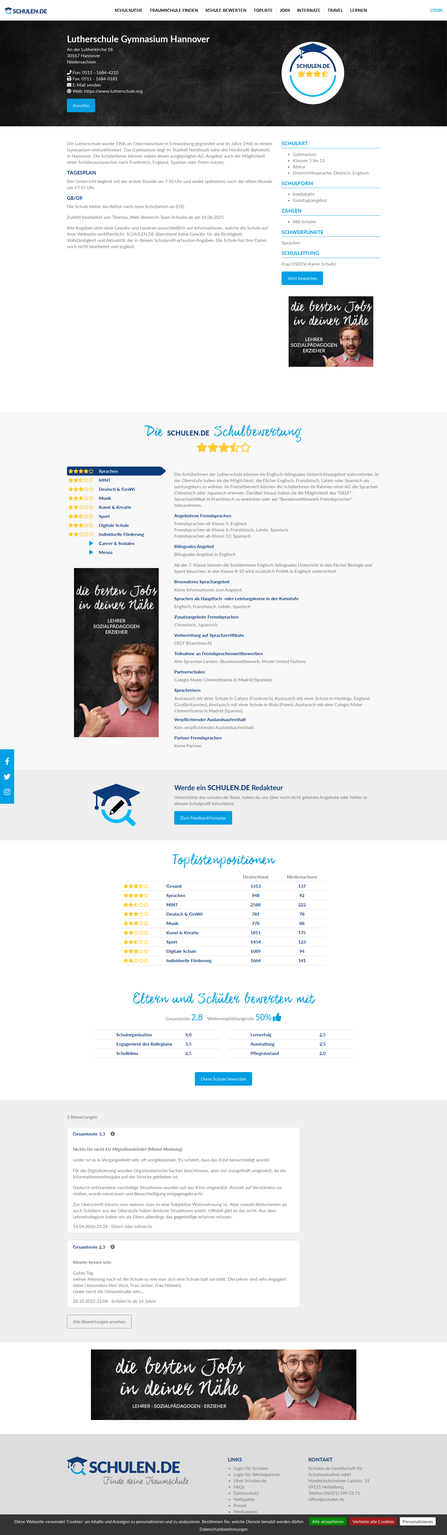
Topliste (263, 10)
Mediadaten (245, 1511)
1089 (255, 951)
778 (256, 923)
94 (301, 951)
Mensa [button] (90, 552)
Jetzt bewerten (302, 278)
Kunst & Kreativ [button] (99, 507)
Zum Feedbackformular (203, 817)
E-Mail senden (87, 84)
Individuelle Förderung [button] (106, 534)
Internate (308, 10)
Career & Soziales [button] (101, 543)
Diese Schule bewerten (223, 1078)
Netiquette (244, 1499)
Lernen (358, 10)
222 (302, 904)
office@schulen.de (326, 1499)
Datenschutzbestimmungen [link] (224, 1529)
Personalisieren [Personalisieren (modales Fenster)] (418, 1521)
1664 (255, 960)
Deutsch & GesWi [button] (101, 489)
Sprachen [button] (93, 471)
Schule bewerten (226, 10)
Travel (335, 10)
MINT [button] (89, 480)
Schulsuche (129, 10)
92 (301, 895)
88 (301, 923)
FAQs (239, 1486)
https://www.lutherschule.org (113, 91)
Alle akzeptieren (328, 1521)
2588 (255, 904)
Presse (240, 1505)
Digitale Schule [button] (98, 525)
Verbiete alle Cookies (373, 1521)
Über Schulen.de (250, 1480)
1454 (255, 941)
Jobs (285, 10)
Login (436, 10)
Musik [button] (89, 498)
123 (302, 941)
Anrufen (81, 105)
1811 (255, 932)
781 (256, 913)
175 (302, 932)
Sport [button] (89, 516)
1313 (255, 886)
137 (302, 886)
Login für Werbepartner (257, 1474)
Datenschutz (246, 1493)
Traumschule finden (174, 10)
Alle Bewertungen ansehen (99, 1321)
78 (301, 913)
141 (302, 960)
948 (256, 895)
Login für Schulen (251, 1468)
